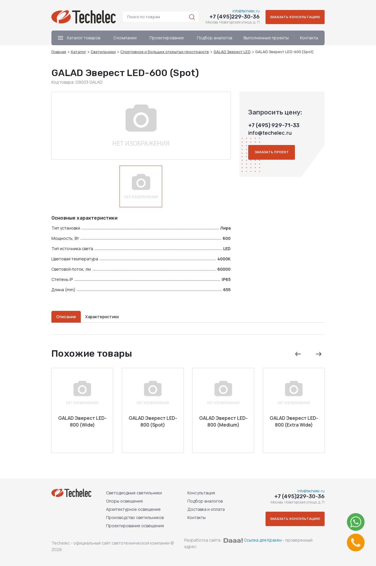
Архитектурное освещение (133, 509)
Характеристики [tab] (105, 316)
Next (318, 355)
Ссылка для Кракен (263, 540)
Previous (298, 355)
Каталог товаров (79, 42)
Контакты (309, 42)
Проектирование (167, 42)
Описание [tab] (67, 316)
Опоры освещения (124, 501)
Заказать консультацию (294, 19)
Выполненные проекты (266, 42)
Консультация (199, 493)
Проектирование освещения (135, 525)
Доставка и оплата (204, 509)
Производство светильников (134, 517)
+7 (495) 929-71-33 (273, 130)
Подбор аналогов (214, 42)
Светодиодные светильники (134, 493)
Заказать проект (273, 157)
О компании (125, 42)
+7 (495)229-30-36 (232, 17)
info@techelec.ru (243, 11)
